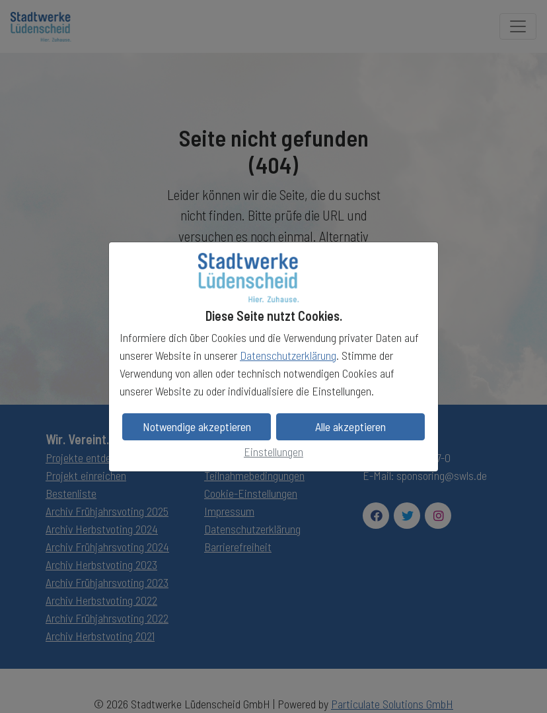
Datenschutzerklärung (288, 355)
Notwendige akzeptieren (197, 426)
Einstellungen (273, 451)
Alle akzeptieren (350, 426)
